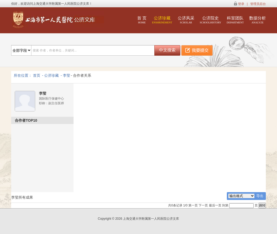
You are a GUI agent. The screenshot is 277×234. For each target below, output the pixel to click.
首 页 (142, 20)
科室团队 (235, 20)
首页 (36, 75)
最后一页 (215, 205)
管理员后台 (258, 4)
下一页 (203, 205)
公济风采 (186, 20)
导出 (259, 196)
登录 (241, 4)
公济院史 (210, 20)
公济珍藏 (162, 20)
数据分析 (257, 20)
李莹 (66, 75)
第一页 (193, 205)
